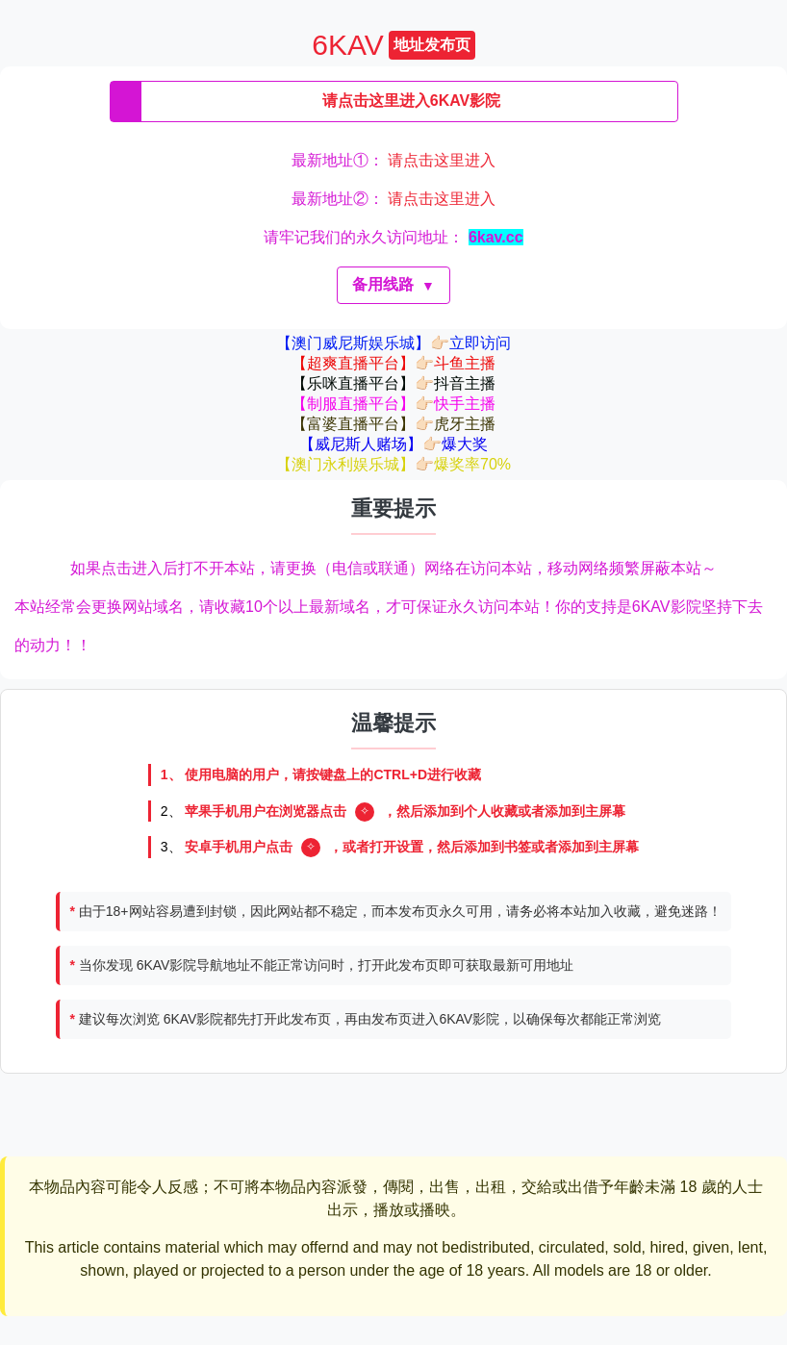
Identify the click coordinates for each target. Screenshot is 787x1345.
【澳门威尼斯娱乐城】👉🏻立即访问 (393, 343)
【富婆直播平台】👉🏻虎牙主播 (393, 424)
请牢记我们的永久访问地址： (393, 237)
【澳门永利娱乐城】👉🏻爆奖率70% (393, 464)
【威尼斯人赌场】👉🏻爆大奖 (393, 444)
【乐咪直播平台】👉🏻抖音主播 (393, 383)
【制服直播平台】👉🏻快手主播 (393, 403)
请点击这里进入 (441, 160)
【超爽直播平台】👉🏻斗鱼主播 (393, 363)
